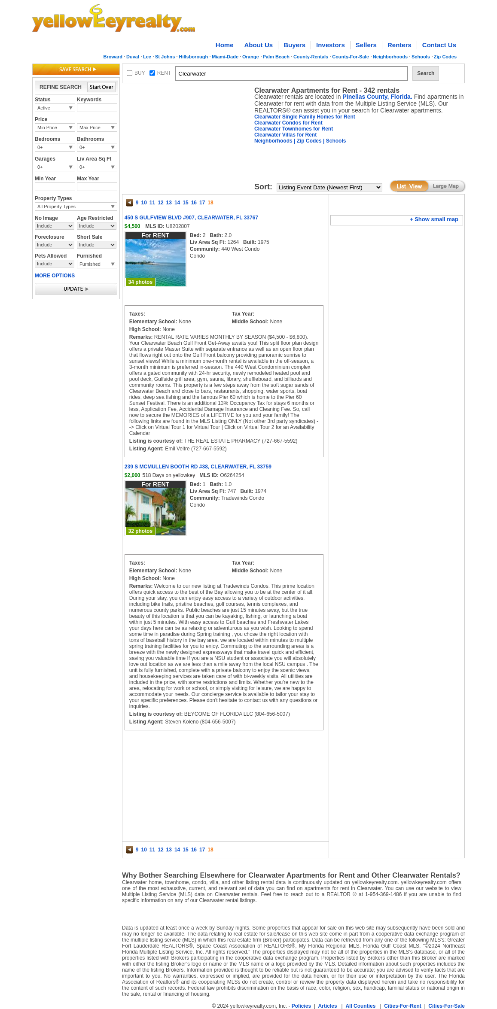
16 (194, 203)
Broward (112, 56)
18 (210, 203)
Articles (327, 1006)
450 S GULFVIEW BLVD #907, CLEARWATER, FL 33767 (191, 218)
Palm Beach (276, 56)
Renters (399, 45)
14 (177, 203)
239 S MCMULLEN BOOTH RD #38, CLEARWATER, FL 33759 (198, 467)
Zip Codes (445, 56)
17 (202, 203)
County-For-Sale (350, 56)
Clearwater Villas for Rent (285, 135)
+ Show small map (434, 219)
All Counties (360, 1006)
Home (225, 45)
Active (43, 107)
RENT (164, 73)
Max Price (90, 127)
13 (169, 203)
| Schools (334, 141)
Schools (421, 56)
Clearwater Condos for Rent (288, 123)
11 (152, 203)
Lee (147, 56)
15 (185, 203)
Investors (330, 45)
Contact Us (439, 45)
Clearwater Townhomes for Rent (293, 129)
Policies (301, 1006)
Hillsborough (193, 56)
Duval (132, 56)
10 (143, 203)
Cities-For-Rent (402, 1006)
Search (425, 73)
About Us (258, 45)
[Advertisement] (186, 140)
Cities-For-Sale (446, 1006)
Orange (250, 56)
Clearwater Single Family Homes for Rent (304, 117)
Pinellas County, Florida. (377, 96)
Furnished (90, 264)
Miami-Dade (225, 56)
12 (160, 203)
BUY (139, 73)
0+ (40, 147)
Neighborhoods (390, 56)
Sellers (366, 45)
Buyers (294, 45)
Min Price (47, 127)
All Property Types (56, 206)
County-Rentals (310, 56)
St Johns (165, 56)
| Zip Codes (307, 141)
